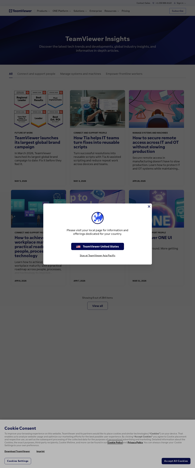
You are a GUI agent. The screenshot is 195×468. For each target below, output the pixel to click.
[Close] (149, 206)
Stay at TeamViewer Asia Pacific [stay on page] (97, 255)
